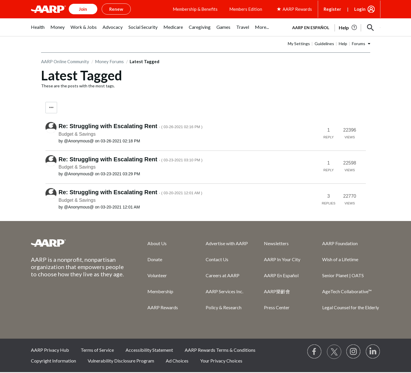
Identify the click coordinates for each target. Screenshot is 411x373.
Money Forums (109, 61)
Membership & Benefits (195, 9)
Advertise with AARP (227, 243)
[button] (370, 27)
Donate (154, 259)
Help (343, 43)
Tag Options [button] (51, 107)
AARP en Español (310, 27)
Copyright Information (53, 360)
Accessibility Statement (149, 350)
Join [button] (83, 9)
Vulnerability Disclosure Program (121, 360)
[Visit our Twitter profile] (334, 351)
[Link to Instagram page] (353, 351)
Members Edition (245, 9)
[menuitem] (38, 30)
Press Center (277, 307)
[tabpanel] (333, 27)
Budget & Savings (77, 134)
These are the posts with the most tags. (78, 85)
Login (360, 9)
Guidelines (324, 43)
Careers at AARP (222, 275)
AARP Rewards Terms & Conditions (220, 350)
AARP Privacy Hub (50, 350)
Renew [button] (116, 9)
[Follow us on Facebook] (314, 351)
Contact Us (217, 259)
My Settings (299, 43)
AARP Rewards (162, 307)
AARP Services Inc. (224, 291)
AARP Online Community (65, 61)
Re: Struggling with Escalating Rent (130, 126)
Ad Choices (177, 360)
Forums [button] (358, 43)
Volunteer (157, 275)
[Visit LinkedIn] (373, 351)
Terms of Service (97, 350)
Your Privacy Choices (221, 360)
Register (332, 9)
